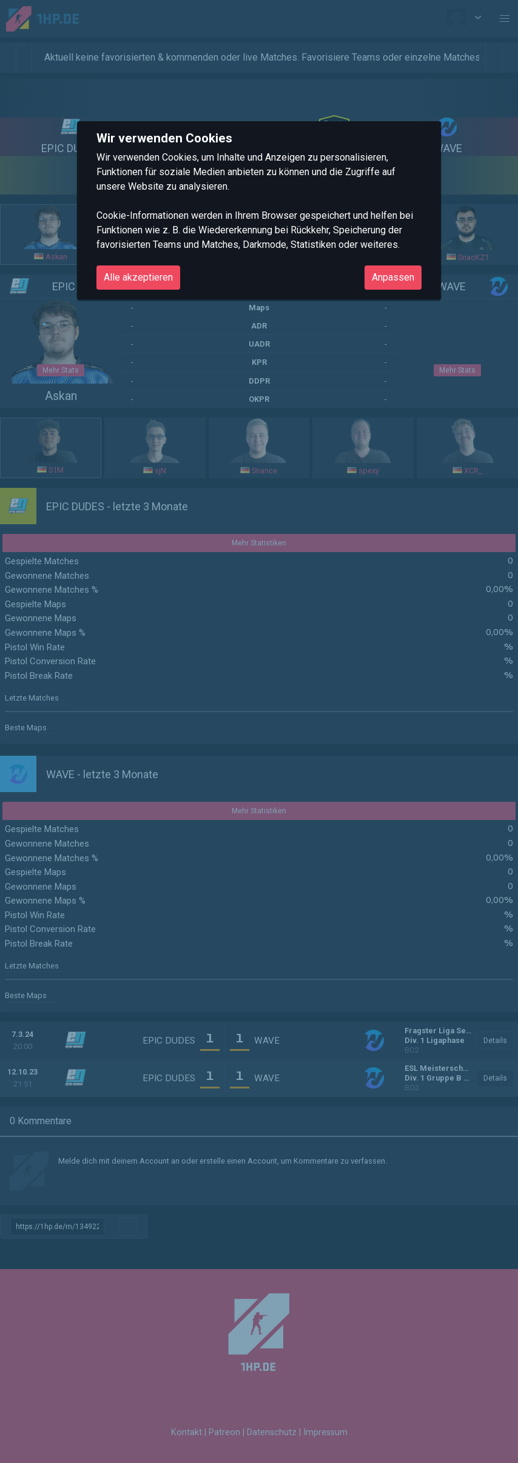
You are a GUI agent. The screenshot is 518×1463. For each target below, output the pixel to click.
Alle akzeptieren (138, 277)
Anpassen (393, 277)
